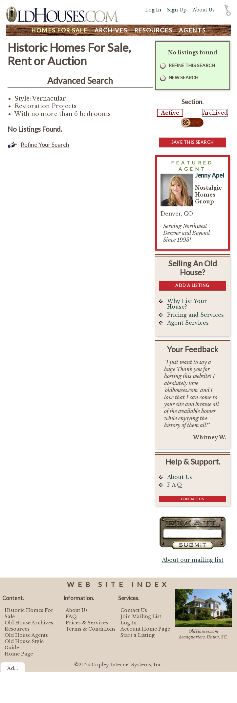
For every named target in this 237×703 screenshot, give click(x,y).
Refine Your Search (45, 144)
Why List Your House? (187, 304)
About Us (204, 10)
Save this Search (192, 142)
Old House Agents (26, 635)
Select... (192, 122)
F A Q (174, 485)
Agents (192, 30)
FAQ (71, 616)
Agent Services (188, 323)
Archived (215, 113)
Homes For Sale (59, 30)
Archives (111, 30)
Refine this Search (192, 65)
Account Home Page (145, 629)
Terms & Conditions (91, 629)
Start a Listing (137, 635)
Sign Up (176, 10)
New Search (183, 77)
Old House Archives (29, 623)
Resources (153, 30)
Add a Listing (192, 285)
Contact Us (192, 499)
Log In (153, 10)
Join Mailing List (140, 616)
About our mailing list (193, 560)
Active (170, 113)
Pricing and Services (195, 315)
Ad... (12, 668)
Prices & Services (87, 623)
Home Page (19, 654)
